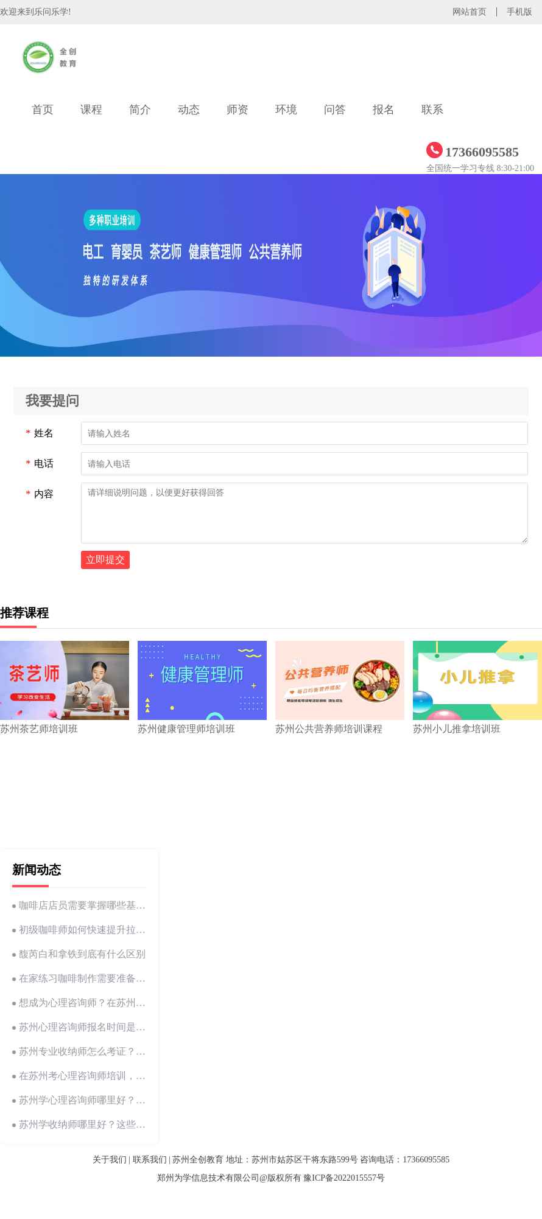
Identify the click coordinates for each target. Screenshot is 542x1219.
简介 (140, 109)
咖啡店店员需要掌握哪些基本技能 (79, 905)
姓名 (40, 433)
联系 (432, 109)
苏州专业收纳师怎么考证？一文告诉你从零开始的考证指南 (79, 1051)
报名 (384, 109)
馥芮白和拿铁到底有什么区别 (79, 954)
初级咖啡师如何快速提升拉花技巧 (79, 929)
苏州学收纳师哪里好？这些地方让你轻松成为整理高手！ (79, 1124)
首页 (43, 109)
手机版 (519, 11)
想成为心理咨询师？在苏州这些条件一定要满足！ (79, 1002)
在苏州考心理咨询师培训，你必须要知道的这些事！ (79, 1076)
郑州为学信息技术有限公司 (208, 1177)
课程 (91, 109)
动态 (189, 109)
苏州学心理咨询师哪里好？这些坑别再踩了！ (79, 1100)
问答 (335, 109)
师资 (237, 109)
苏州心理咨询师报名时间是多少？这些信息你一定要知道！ (79, 1027)
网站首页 (469, 11)
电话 (40, 464)
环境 (286, 109)
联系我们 (150, 1159)
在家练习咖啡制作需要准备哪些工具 (79, 978)
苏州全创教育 (197, 1159)
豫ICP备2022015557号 (344, 1177)
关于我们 (110, 1159)
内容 (40, 494)
